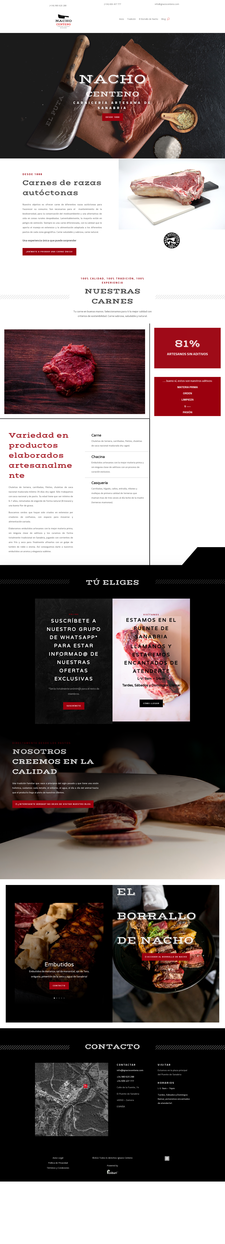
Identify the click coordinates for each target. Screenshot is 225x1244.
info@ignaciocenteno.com (130, 1126)
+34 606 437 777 (125, 1137)
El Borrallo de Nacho (148, 19)
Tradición (131, 19)
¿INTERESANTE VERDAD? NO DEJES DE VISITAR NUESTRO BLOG (54, 860)
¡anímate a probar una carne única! (49, 251)
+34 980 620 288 (125, 1133)
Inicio (121, 19)
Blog (163, 19)
